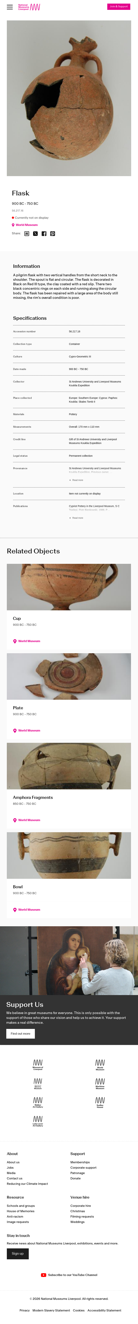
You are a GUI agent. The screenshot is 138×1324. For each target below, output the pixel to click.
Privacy (25, 1310)
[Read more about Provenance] (97, 475)
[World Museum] (100, 1065)
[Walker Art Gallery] (38, 1102)
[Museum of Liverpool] (38, 1065)
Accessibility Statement (104, 1310)
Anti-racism (15, 1216)
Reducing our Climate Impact (27, 1184)
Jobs (10, 1167)
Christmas (77, 1211)
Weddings (77, 1222)
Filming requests (82, 1216)
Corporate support (83, 1167)
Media (11, 1173)
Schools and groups (21, 1206)
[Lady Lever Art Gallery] (38, 1121)
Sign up (18, 1254)
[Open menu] (10, 7)
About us (13, 1162)
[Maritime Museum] (100, 1083)
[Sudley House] (100, 1102)
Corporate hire (80, 1206)
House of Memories (20, 1211)
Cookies (79, 1310)
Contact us (14, 1178)
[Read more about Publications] (97, 512)
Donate (75, 1178)
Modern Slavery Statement (51, 1310)
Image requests (18, 1222)
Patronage (77, 1173)
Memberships (80, 1162)
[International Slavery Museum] (38, 1083)
